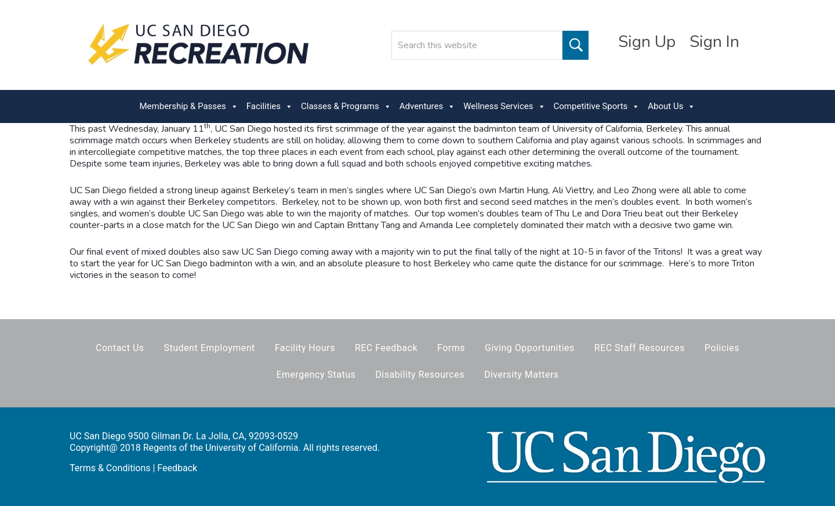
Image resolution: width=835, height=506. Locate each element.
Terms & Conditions (110, 468)
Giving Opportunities (530, 347)
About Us (671, 106)
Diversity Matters (521, 374)
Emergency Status (315, 374)
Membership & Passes (189, 106)
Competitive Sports (597, 106)
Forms (451, 347)
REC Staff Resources (639, 347)
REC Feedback (386, 347)
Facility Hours (305, 347)
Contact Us (120, 347)
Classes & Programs (346, 106)
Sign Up (647, 42)
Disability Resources (419, 374)
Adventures (427, 106)
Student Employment (209, 347)
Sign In (714, 42)
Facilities (269, 106)
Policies (722, 347)
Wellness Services (504, 106)
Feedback (177, 468)
